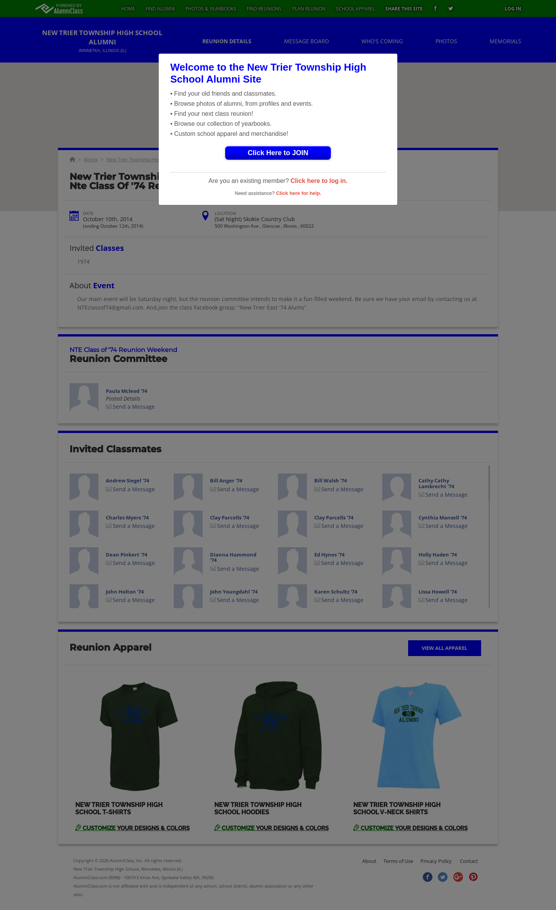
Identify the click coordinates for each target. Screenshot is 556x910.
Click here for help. (298, 193)
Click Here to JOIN (277, 153)
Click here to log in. (319, 181)
